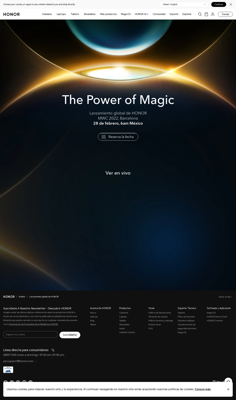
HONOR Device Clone (217, 317)
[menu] (213, 14)
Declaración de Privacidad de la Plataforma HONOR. (33, 324)
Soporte (173, 14)
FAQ (150, 328)
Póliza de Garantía (186, 317)
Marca (93, 313)
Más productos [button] (108, 14)
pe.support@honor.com (20, 361)
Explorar (187, 14)
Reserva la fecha (121, 136)
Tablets (75, 14)
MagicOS (126, 14)
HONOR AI (142, 14)
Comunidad (159, 14)
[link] (206, 14)
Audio (122, 328)
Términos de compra (158, 317)
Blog (92, 321)
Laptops (61, 14)
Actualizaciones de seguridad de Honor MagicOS (187, 328)
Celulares (47, 14)
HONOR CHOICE (127, 332)
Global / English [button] (170, 4)
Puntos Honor (154, 324)
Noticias (94, 317)
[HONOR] (11, 296)
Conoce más (203, 389)
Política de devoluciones (159, 313)
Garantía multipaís (186, 321)
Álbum (93, 324)
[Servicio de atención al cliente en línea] (228, 382)
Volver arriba (225, 297)
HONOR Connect (215, 321)
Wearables (90, 14)
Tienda (225, 14)
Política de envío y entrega (160, 321)
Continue (219, 4)
